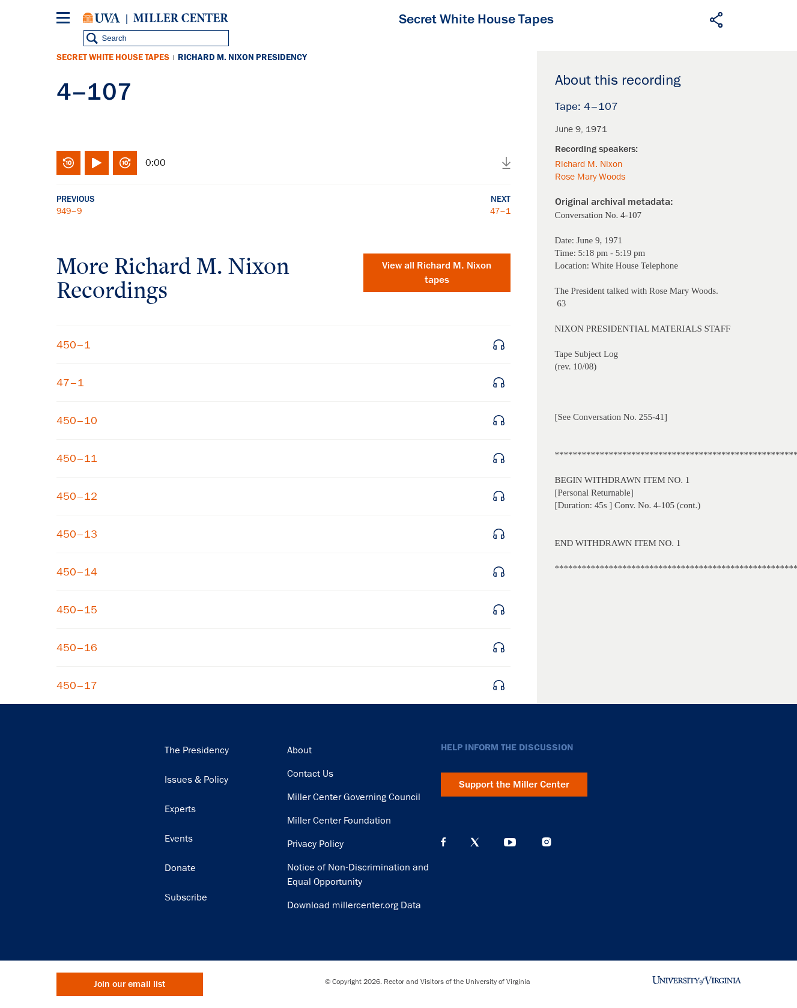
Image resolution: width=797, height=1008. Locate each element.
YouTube (510, 842)
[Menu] (65, 19)
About (299, 750)
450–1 (73, 344)
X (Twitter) (474, 842)
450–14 (76, 571)
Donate (180, 868)
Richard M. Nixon (588, 164)
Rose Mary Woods (590, 176)
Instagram (546, 842)
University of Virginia (101, 18)
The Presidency (197, 750)
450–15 (76, 609)
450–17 (76, 685)
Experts (180, 809)
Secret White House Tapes (112, 57)
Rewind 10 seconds (68, 163)
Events (179, 839)
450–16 (76, 647)
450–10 (76, 420)
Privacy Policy (315, 844)
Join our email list (129, 984)
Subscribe (186, 897)
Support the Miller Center (514, 785)
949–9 (69, 210)
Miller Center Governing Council (353, 797)
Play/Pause (97, 163)
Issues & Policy (196, 780)
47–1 (500, 210)
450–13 (76, 534)
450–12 (76, 496)
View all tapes (436, 273)
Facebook (443, 842)
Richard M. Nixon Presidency (242, 57)
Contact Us (310, 774)
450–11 (76, 458)
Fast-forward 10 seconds (125, 163)
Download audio (506, 163)
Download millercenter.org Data (354, 905)
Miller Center (180, 18)
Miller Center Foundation (339, 821)
